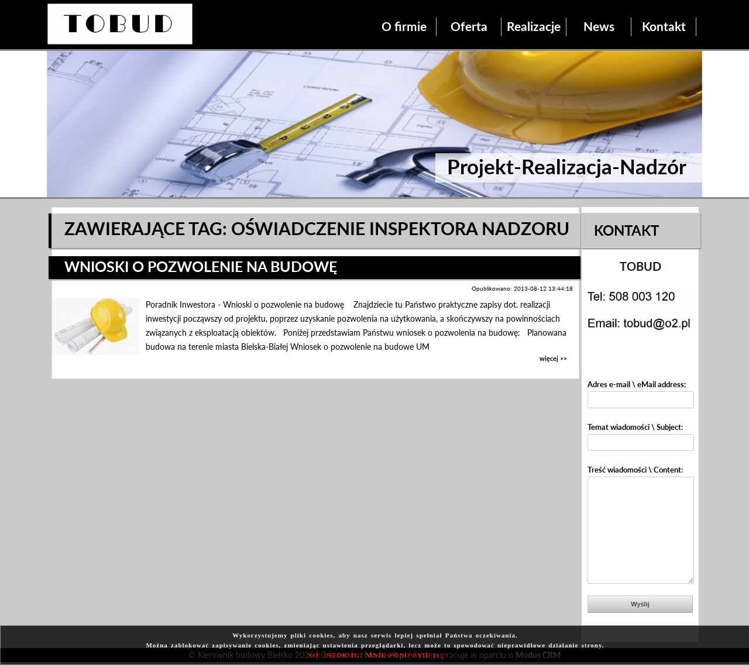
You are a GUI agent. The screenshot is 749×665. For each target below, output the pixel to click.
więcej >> (553, 358)
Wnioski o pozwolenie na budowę (200, 266)
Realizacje (534, 26)
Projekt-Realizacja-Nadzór (566, 166)
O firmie (404, 26)
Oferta (469, 26)
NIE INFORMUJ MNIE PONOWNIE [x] (375, 655)
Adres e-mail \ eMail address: (636, 384)
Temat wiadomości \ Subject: (635, 427)
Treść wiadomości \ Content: (635, 469)
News (598, 26)
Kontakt (664, 26)
